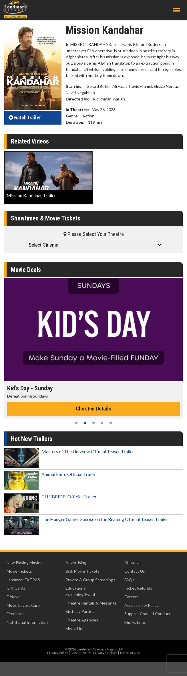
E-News (14, 596)
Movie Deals (26, 269)
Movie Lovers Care (23, 605)
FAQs (129, 579)
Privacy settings (105, 652)
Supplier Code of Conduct (147, 613)
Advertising (75, 562)
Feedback (15, 613)
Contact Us (134, 571)
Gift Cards (16, 588)
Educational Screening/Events (81, 591)
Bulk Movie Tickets (82, 571)
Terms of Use (130, 652)
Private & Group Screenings (90, 579)
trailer (25, 118)
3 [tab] (93, 423)
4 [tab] (102, 423)
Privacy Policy (57, 652)
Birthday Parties (79, 611)
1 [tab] (76, 423)
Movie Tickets (19, 571)
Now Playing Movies (24, 562)
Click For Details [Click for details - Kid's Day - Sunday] (93, 409)
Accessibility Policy (141, 605)
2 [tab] (85, 423)
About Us (133, 562)
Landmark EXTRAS (23, 579)
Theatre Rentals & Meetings (91, 603)
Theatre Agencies (81, 619)
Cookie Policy (80, 652)
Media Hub (75, 628)
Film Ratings (135, 622)
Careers (131, 596)
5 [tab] (111, 423)
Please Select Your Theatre (93, 234)
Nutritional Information (27, 622)
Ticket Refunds (138, 588)
